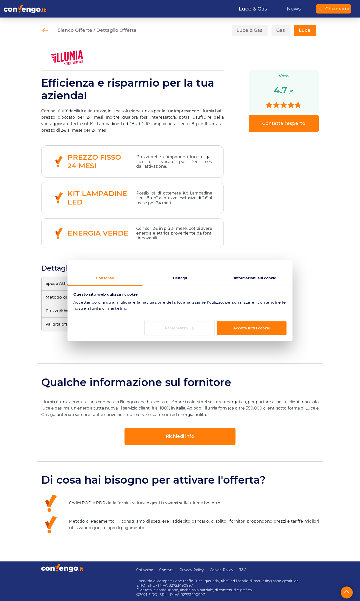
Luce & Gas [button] (253, 9)
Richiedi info (180, 436)
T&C (242, 570)
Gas (280, 30)
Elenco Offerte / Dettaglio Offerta (97, 30)
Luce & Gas (249, 30)
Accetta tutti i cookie (251, 328)
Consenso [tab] (105, 278)
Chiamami (333, 9)
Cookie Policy (221, 570)
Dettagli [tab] (180, 278)
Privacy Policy (192, 570)
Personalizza (179, 328)
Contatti (166, 570)
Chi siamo (144, 570)
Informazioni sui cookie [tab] (255, 278)
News (294, 9)
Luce (304, 30)
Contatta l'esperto (283, 123)
